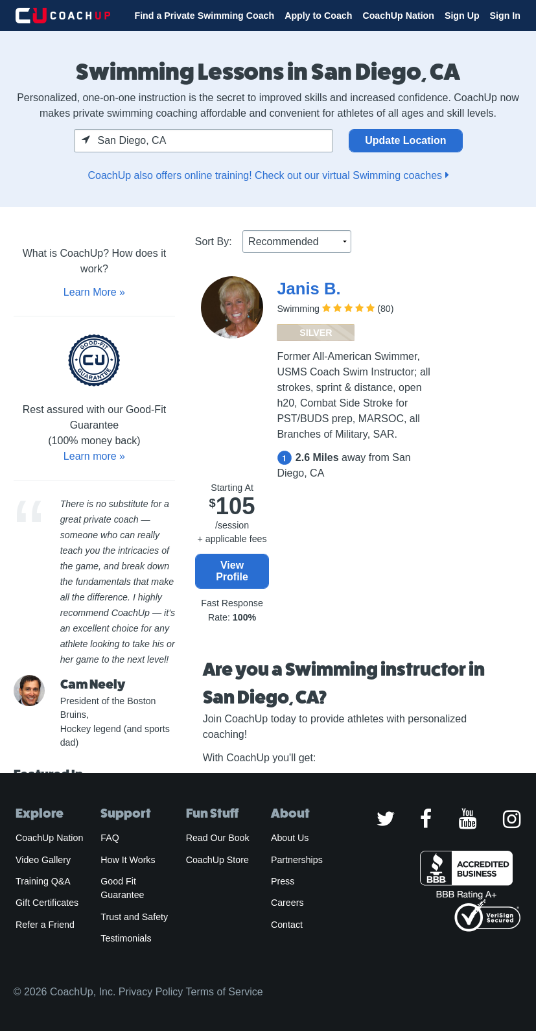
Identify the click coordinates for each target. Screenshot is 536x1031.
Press (282, 881)
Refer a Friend (45, 924)
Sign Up (462, 15)
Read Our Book (218, 838)
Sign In (505, 15)
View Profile (232, 571)
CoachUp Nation (398, 15)
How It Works (127, 860)
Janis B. (308, 288)
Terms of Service (224, 991)
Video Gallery (43, 860)
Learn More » (94, 292)
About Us (290, 838)
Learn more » (94, 456)
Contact (287, 924)
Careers (287, 902)
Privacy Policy (151, 991)
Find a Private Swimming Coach (204, 15)
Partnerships (297, 860)
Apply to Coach (318, 15)
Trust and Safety (134, 917)
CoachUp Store (217, 860)
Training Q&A (43, 881)
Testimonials (125, 938)
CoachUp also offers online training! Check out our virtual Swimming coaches (267, 175)
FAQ (109, 838)
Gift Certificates (47, 902)
